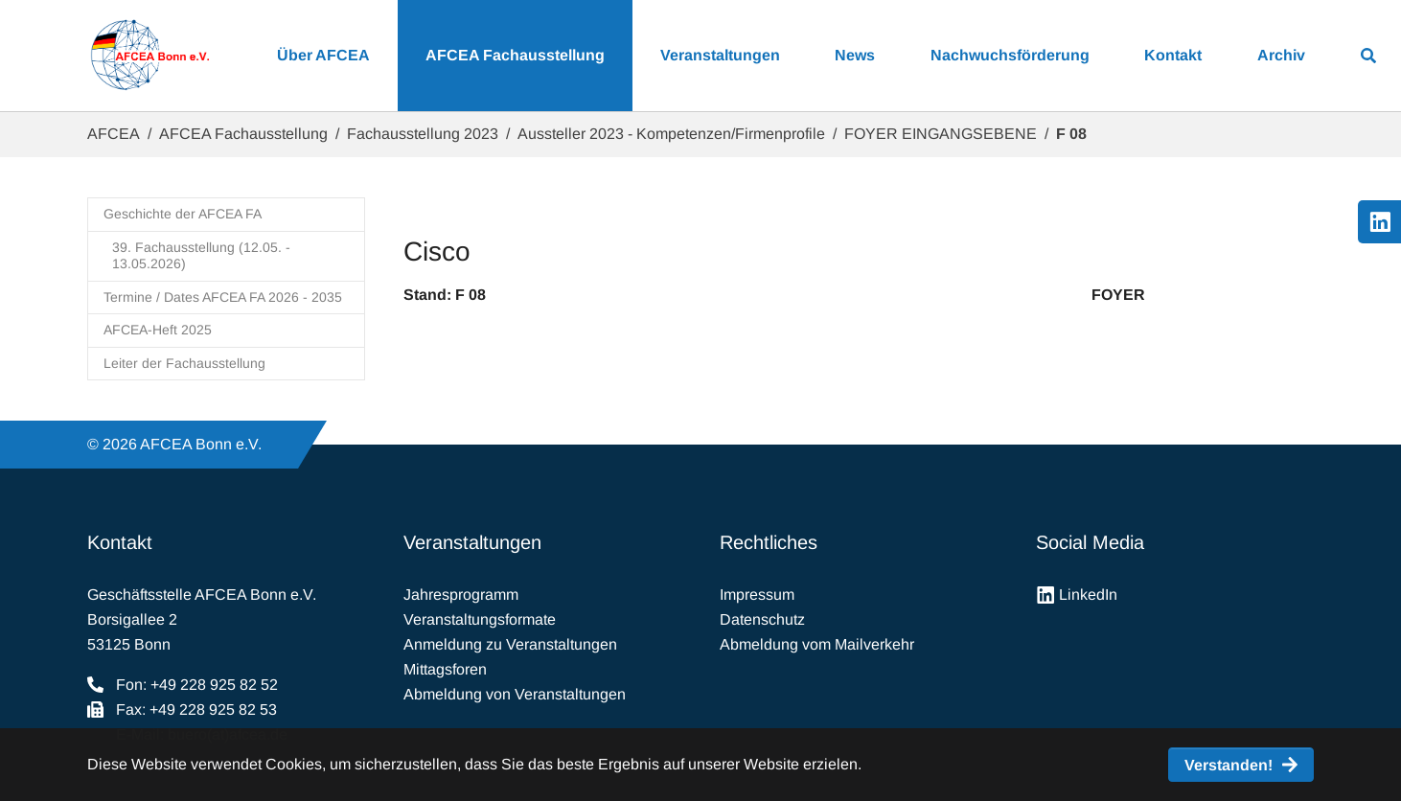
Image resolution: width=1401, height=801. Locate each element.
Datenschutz (762, 619)
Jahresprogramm (460, 594)
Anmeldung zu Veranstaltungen (510, 644)
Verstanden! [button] (1228, 765)
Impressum (757, 594)
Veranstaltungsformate (479, 619)
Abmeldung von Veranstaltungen (514, 694)
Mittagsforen (445, 669)
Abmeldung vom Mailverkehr (817, 644)
